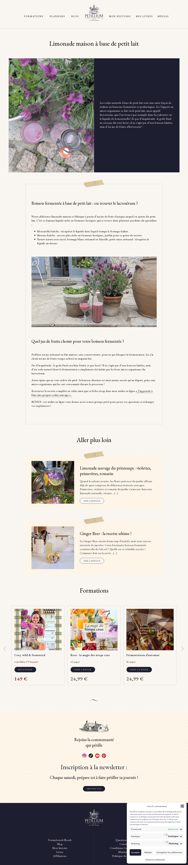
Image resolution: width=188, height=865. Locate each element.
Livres (59, 852)
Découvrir (25, 669)
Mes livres (144, 16)
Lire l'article (92, 501)
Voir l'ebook (83, 669)
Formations (33, 16)
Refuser (148, 852)
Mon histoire (120, 16)
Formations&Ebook (59, 840)
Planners (57, 16)
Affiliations (60, 856)
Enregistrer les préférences (169, 852)
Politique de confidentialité (155, 859)
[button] (182, 806)
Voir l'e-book (139, 669)
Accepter (135, 852)
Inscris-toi (94, 788)
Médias (163, 16)
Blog (75, 16)
